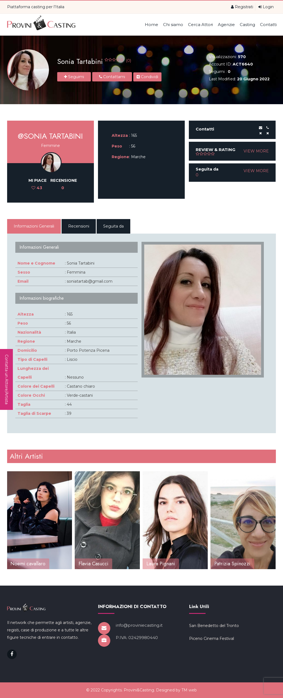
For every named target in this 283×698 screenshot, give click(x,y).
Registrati (242, 6)
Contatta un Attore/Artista (6, 379)
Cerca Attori (200, 24)
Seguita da (113, 226)
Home (151, 24)
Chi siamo (173, 24)
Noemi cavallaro (27, 563)
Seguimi (74, 76)
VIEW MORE (256, 151)
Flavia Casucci (93, 563)
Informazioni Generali (34, 226)
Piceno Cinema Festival (211, 664)
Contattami (112, 76)
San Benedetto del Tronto (214, 651)
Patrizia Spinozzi (232, 563)
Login (266, 6)
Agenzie (226, 24)
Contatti (268, 24)
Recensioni (78, 226)
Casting (247, 24)
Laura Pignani (160, 563)
